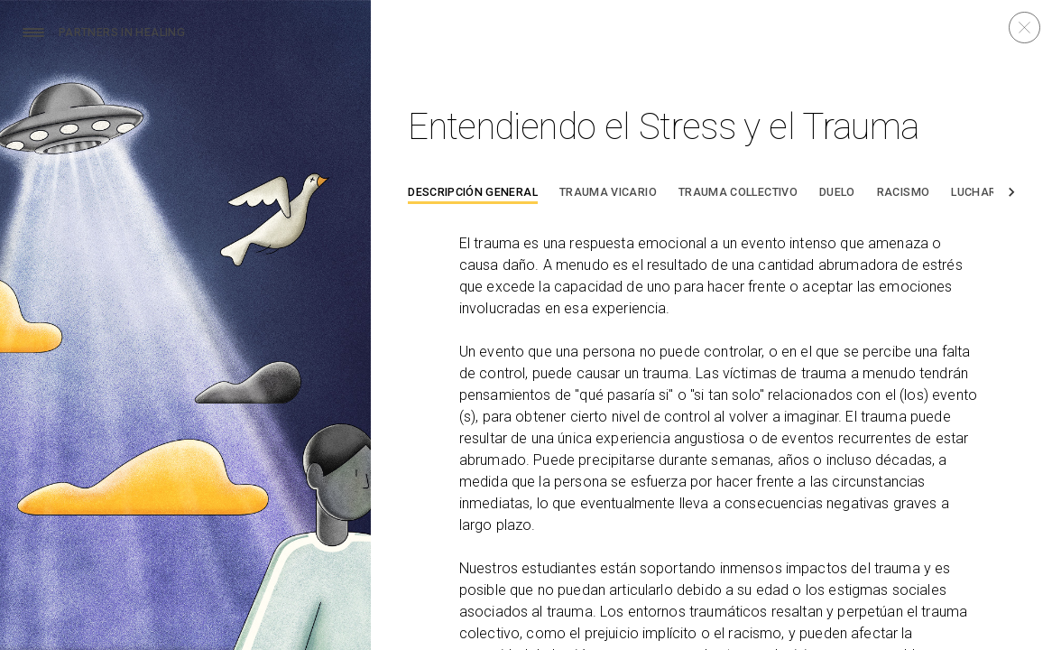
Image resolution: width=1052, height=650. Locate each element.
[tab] (473, 194)
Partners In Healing (122, 32)
